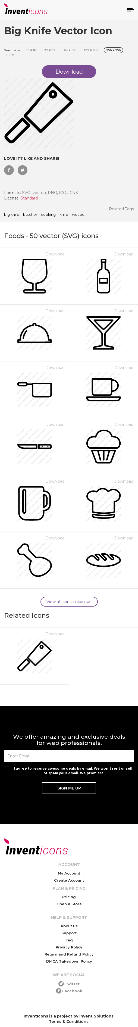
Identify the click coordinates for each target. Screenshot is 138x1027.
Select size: (12, 50)
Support (69, 933)
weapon (79, 215)
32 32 (49, 50)
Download (55, 254)
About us (69, 926)
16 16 (31, 50)
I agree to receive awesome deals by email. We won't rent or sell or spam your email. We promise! (73, 770)
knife (63, 215)
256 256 (113, 50)
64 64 (70, 50)
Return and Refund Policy (69, 954)
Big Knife (11, 215)
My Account (69, 873)
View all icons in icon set (69, 601)
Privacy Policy (69, 947)
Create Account (69, 880)
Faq (69, 940)
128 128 (91, 50)
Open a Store (69, 904)
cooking (48, 215)
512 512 (13, 55)
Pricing (69, 897)
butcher (30, 215)
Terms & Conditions (69, 1021)
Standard (29, 198)
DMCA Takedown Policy (69, 961)
